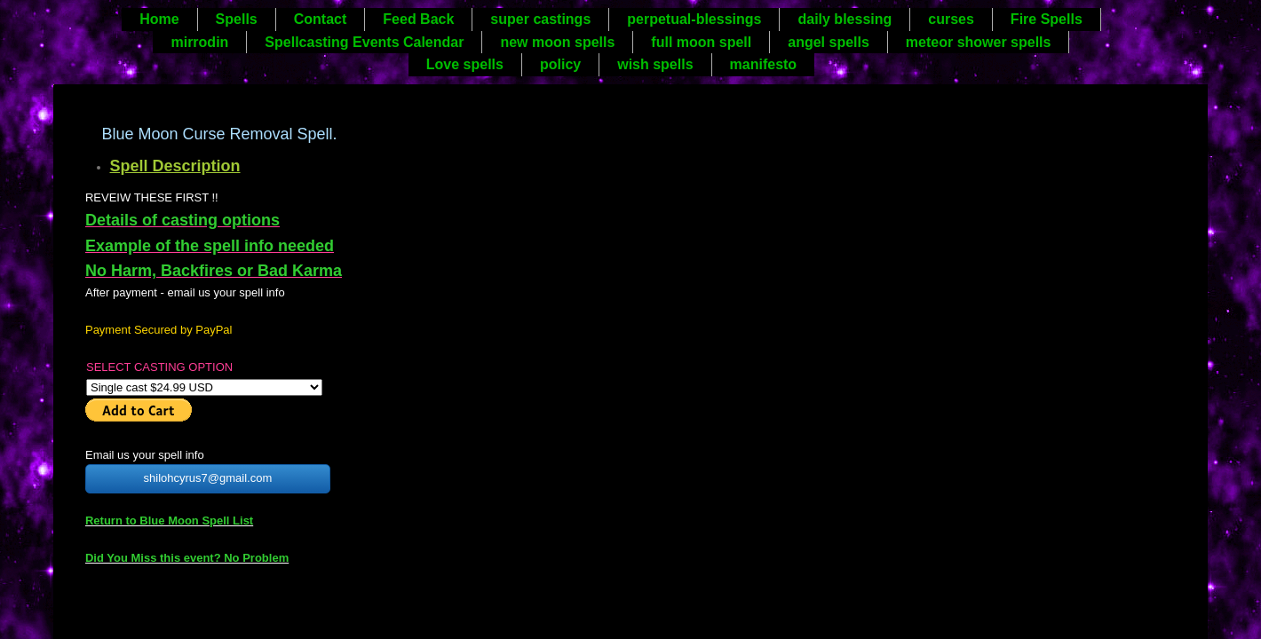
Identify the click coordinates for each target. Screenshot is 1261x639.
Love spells (465, 64)
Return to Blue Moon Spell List (169, 520)
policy (560, 64)
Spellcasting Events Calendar (364, 42)
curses (951, 19)
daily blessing (844, 19)
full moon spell (701, 42)
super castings (540, 19)
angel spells (828, 42)
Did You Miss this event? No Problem (187, 557)
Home (158, 19)
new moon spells (557, 42)
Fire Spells (1047, 19)
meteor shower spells (978, 42)
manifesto (763, 64)
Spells (237, 19)
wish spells (655, 64)
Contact (320, 19)
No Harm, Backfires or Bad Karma (213, 271)
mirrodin (199, 42)
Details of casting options (182, 220)
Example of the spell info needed (209, 246)
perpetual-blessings (694, 19)
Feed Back (418, 19)
